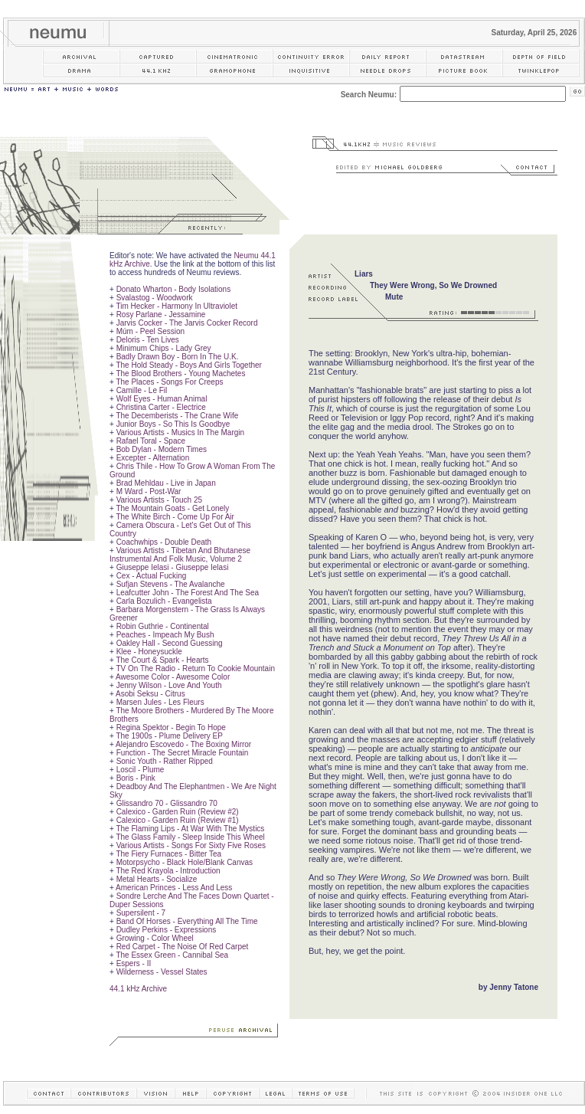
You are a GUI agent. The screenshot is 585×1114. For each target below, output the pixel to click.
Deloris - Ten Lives (147, 340)
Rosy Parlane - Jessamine (161, 314)
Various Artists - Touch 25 (159, 500)
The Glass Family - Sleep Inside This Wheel (190, 837)
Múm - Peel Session (150, 331)
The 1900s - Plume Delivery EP (169, 736)
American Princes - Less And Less (174, 887)
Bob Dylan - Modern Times (161, 449)
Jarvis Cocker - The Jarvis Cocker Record (187, 323)
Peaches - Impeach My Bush (165, 635)
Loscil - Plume (140, 769)
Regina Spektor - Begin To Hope (171, 727)
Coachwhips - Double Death (164, 542)
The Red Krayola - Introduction (168, 871)
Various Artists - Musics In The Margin (180, 432)
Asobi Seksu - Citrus (150, 694)
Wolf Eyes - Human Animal (162, 399)
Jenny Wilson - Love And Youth (169, 685)
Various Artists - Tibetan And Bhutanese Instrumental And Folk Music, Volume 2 (179, 554)
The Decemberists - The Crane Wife (177, 415)
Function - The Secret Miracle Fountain (182, 753)
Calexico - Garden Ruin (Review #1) (177, 820)
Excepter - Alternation (153, 458)
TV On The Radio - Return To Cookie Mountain (195, 668)
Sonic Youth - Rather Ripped (164, 761)
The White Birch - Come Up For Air (175, 517)
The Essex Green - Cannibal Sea (172, 955)
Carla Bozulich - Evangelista (164, 601)
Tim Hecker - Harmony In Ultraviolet (176, 306)
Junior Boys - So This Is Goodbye (173, 424)
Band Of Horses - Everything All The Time (187, 921)
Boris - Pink (135, 778)
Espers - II (134, 963)
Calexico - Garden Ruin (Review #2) (177, 812)
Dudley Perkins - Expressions (166, 930)
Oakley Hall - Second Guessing (169, 643)
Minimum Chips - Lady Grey (163, 348)
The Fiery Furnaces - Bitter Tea (168, 854)
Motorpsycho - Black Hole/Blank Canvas (184, 862)
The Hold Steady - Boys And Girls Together (188, 365)
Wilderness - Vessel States (162, 972)
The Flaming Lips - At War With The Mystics (190, 828)
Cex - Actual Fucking (151, 576)
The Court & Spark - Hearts (162, 660)
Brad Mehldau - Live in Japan (166, 483)
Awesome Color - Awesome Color (173, 677)
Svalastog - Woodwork (154, 297)
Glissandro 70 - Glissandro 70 (166, 803)
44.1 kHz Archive (138, 989)
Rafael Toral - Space (150, 441)
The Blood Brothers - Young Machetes (180, 373)
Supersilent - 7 (140, 913)
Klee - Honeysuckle (149, 651)
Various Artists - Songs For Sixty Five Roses (191, 845)
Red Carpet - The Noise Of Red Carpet (182, 946)
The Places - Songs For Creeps (169, 382)
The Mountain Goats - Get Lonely (172, 508)
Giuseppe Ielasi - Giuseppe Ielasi (172, 567)
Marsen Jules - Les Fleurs (160, 702)
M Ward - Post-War (148, 491)
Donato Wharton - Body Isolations (173, 289)
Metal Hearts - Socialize (157, 879)
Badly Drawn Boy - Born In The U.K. (177, 356)
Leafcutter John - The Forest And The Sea (187, 592)
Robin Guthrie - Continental (162, 626)
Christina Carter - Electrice (161, 407)
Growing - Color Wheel (155, 938)
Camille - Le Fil (142, 390)
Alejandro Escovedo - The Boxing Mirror (183, 744)
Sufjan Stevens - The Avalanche (170, 584)
